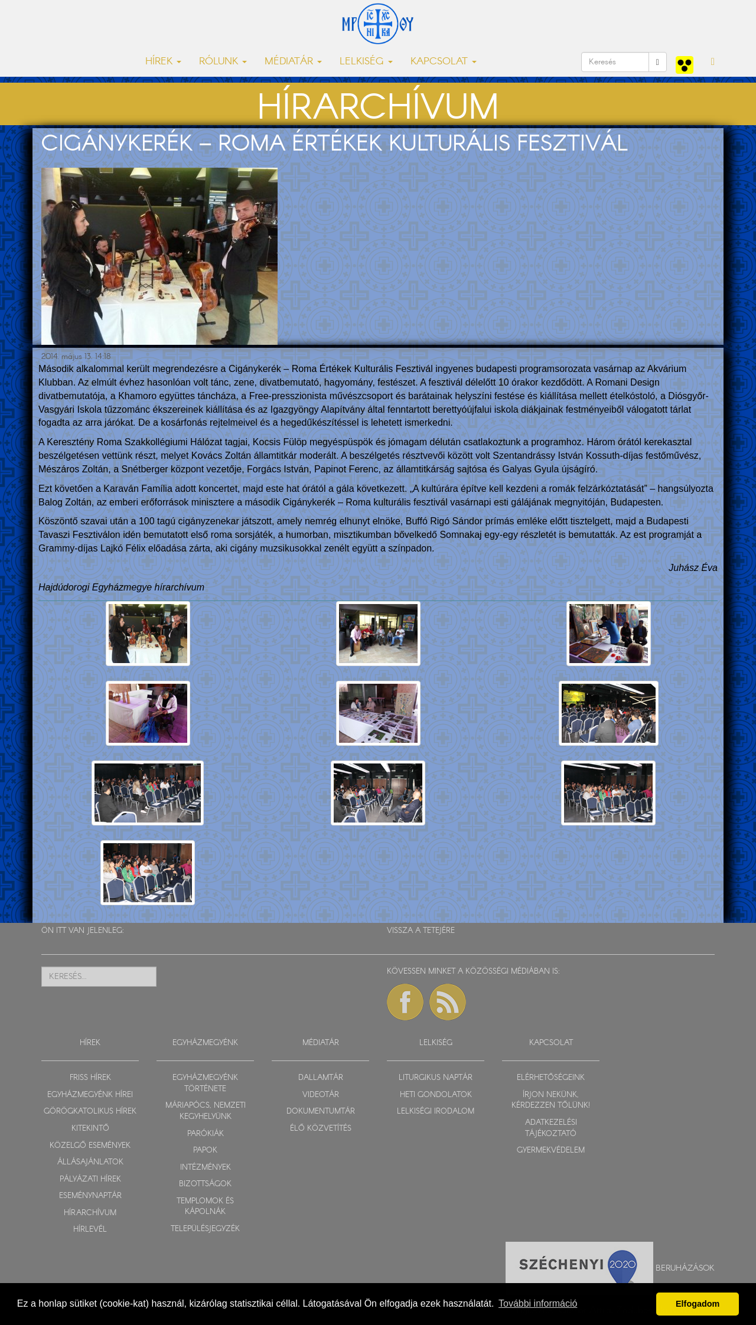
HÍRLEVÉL (90, 1229)
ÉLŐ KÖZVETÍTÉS (320, 1128)
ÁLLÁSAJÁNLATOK (90, 1162)
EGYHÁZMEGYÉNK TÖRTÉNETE (205, 1083)
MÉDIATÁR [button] (293, 61)
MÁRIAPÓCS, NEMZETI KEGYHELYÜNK (205, 1111)
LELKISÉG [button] (366, 61)
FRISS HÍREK (90, 1078)
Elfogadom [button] (697, 1303)
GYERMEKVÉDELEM (551, 1150)
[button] (713, 62)
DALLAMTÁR (320, 1078)
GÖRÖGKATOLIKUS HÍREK (90, 1111)
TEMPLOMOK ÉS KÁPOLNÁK (205, 1207)
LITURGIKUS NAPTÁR (435, 1078)
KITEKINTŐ (90, 1128)
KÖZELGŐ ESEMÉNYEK (90, 1145)
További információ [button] (537, 1303)
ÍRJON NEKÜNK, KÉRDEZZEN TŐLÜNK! (550, 1100)
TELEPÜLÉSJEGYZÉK (205, 1229)
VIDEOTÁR (320, 1095)
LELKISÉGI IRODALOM (435, 1111)
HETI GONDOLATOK (436, 1095)
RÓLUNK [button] (223, 61)
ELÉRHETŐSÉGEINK (551, 1078)
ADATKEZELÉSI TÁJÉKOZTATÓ (551, 1128)
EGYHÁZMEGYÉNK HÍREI (90, 1095)
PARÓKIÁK (205, 1134)
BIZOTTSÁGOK (205, 1184)
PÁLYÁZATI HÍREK (90, 1179)
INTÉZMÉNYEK (205, 1167)
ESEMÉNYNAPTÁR (90, 1196)
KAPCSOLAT (551, 1043)
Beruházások (685, 1268)
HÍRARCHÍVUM (90, 1213)
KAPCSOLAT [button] (443, 61)
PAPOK (205, 1150)
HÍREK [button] (163, 61)
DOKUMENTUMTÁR (320, 1111)
